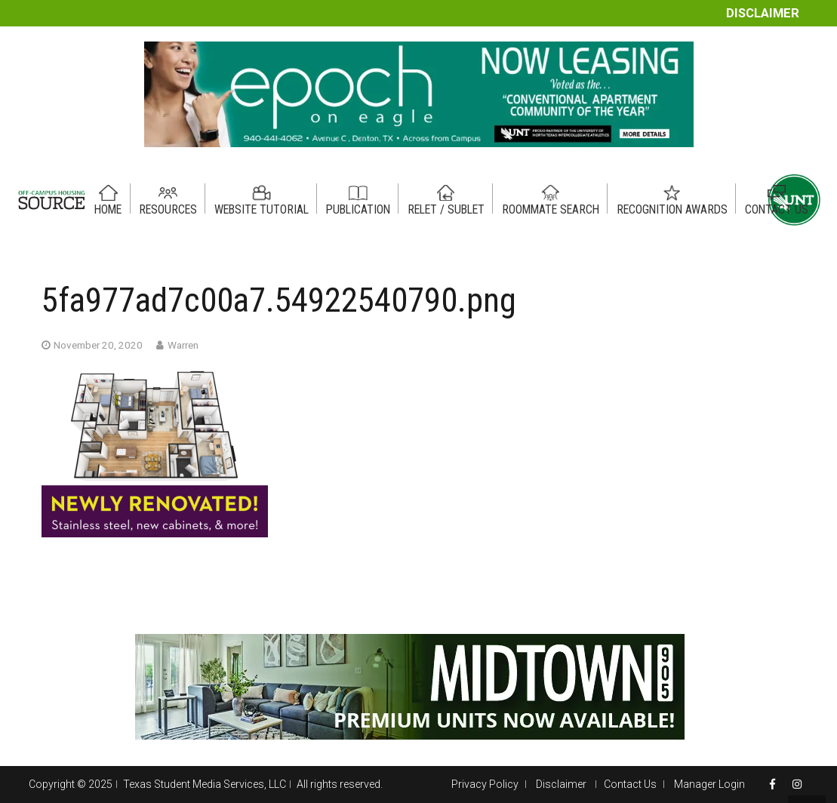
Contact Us (630, 784)
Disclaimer (762, 13)
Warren (183, 345)
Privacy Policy (485, 784)
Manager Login (709, 784)
